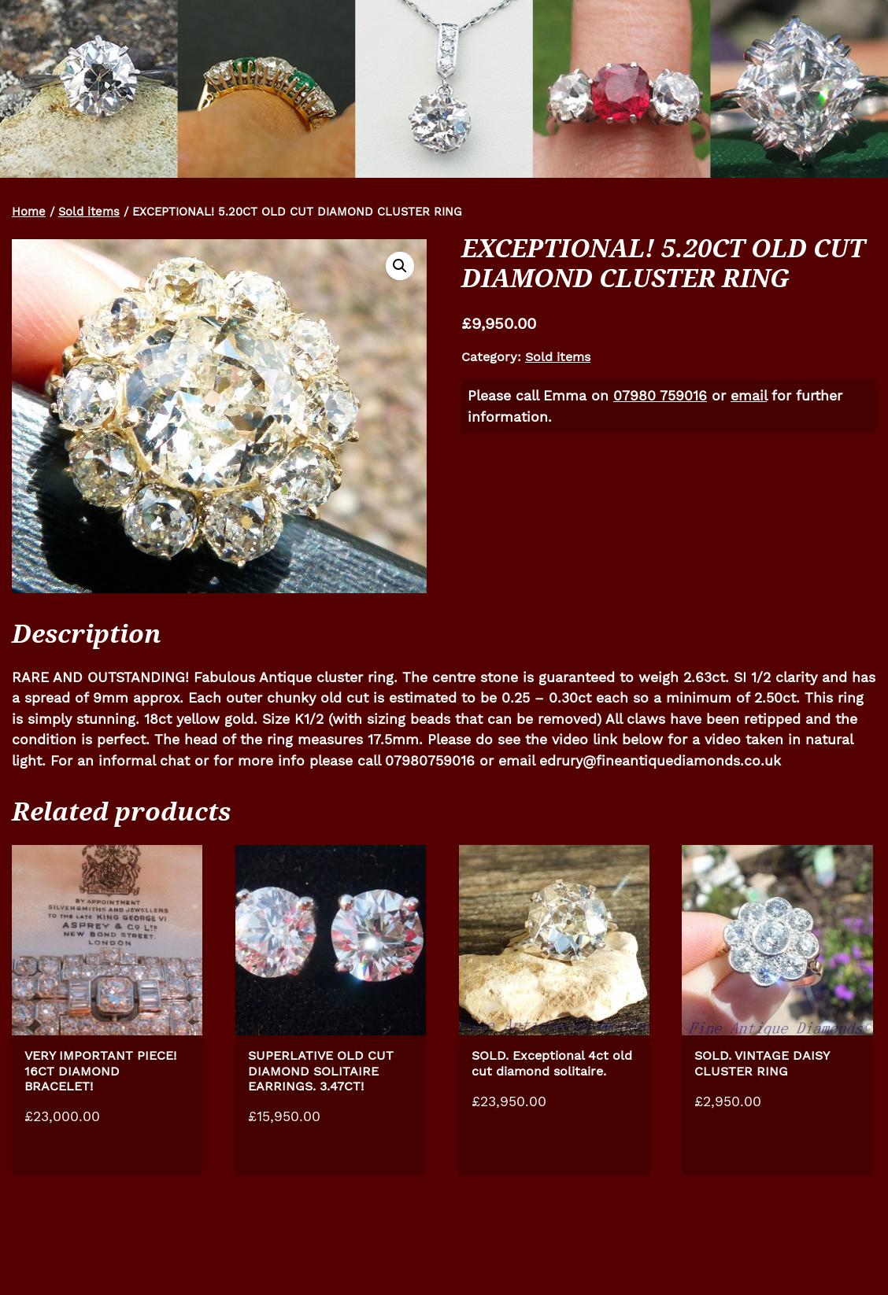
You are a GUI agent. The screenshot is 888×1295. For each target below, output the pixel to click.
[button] (400, 266)
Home (29, 212)
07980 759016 (660, 396)
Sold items (89, 212)
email (749, 396)
